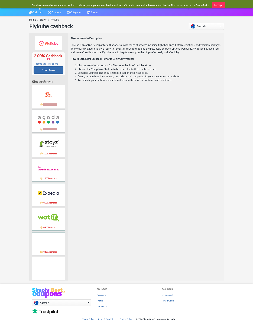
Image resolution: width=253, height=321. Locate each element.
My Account (167, 295)
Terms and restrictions (47, 64)
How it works (168, 301)
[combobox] (121, 5)
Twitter (100, 301)
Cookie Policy (126, 319)
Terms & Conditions (107, 319)
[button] (206, 26)
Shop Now (48, 70)
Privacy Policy (88, 319)
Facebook (101, 295)
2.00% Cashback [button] (48, 59)
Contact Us (102, 307)
